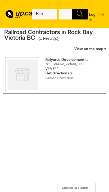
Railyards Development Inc (67, 60)
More (84, 188)
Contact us (69, 188)
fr (101, 18)
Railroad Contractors (59, 78)
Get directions (57, 73)
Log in (92, 17)
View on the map (88, 49)
